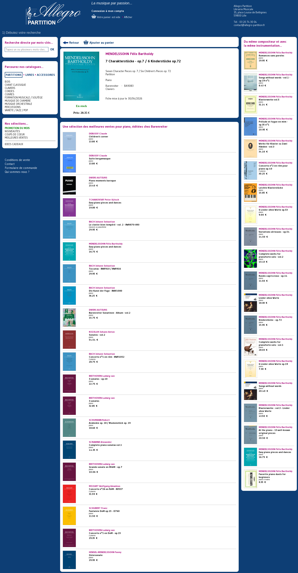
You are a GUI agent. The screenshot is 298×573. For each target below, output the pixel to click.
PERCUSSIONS (13, 107)
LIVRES (29, 75)
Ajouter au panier (101, 42)
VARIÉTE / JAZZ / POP (16, 110)
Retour (74, 42)
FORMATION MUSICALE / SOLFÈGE (24, 97)
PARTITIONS (13, 75)
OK (52, 49)
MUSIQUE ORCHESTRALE (18, 103)
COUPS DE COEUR (15, 134)
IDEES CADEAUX (14, 144)
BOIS (7, 81)
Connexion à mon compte (107, 11)
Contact (9, 164)
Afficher (128, 17)
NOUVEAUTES (12, 131)
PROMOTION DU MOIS (17, 128)
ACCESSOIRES (46, 75)
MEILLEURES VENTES (16, 137)
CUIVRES (9, 94)
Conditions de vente (17, 160)
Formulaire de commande (21, 168)
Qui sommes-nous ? (17, 172)
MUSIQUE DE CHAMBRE (18, 100)
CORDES (9, 91)
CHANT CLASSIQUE (15, 84)
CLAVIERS (10, 88)
